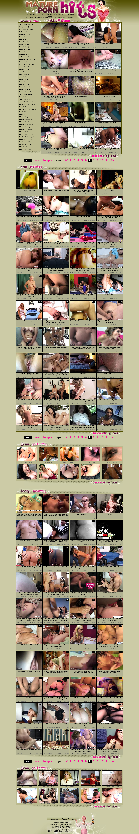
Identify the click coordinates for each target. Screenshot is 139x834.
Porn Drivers (25, 52)
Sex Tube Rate (25, 94)
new (36, 160)
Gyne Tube (23, 82)
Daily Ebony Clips (27, 109)
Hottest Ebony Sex (27, 137)
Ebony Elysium (25, 119)
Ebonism (22, 114)
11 (107, 160)
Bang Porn (23, 37)
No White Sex (25, 144)
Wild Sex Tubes (26, 67)
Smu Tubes (23, 97)
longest (48, 160)
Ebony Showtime (26, 129)
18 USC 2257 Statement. (58, 831)
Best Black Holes (27, 104)
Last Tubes (24, 45)
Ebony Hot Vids (26, 124)
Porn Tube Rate (26, 87)
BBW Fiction (24, 147)
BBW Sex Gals (25, 149)
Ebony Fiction (25, 122)
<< (66, 160)
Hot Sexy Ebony (26, 134)
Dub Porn (23, 40)
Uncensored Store (27, 60)
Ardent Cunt (24, 35)
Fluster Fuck (25, 42)
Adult (21, 72)
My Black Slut (25, 142)
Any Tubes (23, 77)
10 (101, 160)
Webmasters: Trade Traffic (63, 819)
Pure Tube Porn (26, 89)
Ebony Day (23, 117)
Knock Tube (24, 84)
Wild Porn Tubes (26, 64)
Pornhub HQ (24, 47)
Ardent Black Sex (27, 102)
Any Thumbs (24, 74)
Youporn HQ (24, 27)
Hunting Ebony (25, 139)
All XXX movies (26, 30)
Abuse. (71, 831)
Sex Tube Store (26, 25)
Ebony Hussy (24, 127)
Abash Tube (24, 69)
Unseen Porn (24, 62)
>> (112, 160)
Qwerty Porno (25, 55)
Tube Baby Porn (26, 99)
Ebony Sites (24, 132)
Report (44, 41)
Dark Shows (24, 112)
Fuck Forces (24, 50)
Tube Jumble (24, 57)
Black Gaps (24, 107)
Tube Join (23, 32)
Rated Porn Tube (26, 92)
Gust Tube (23, 79)
